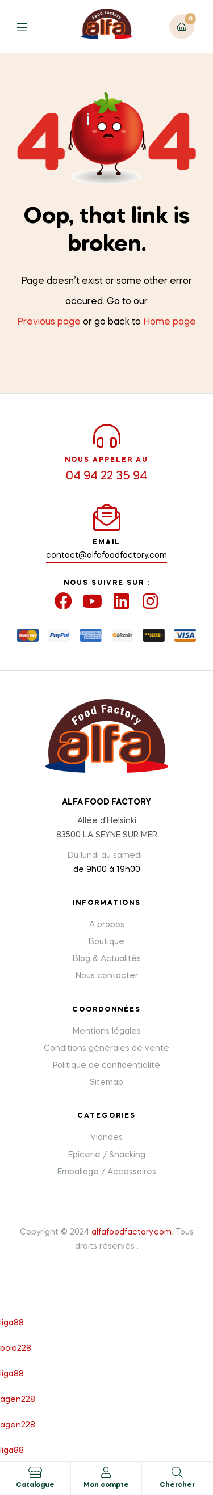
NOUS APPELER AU (106, 460)
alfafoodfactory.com (131, 1232)
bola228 (15, 1349)
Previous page (49, 322)
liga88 (12, 1323)
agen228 (17, 1400)
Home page (169, 322)
